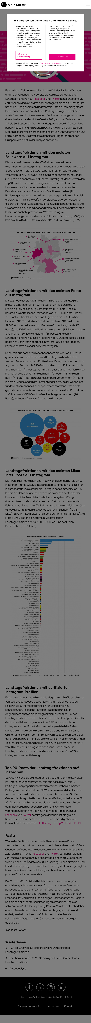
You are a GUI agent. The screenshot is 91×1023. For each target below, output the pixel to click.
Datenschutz (50, 74)
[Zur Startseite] (13, 4)
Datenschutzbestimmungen (50, 63)
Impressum (40, 74)
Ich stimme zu (62, 56)
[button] (88, 4)
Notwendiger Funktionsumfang (23, 55)
